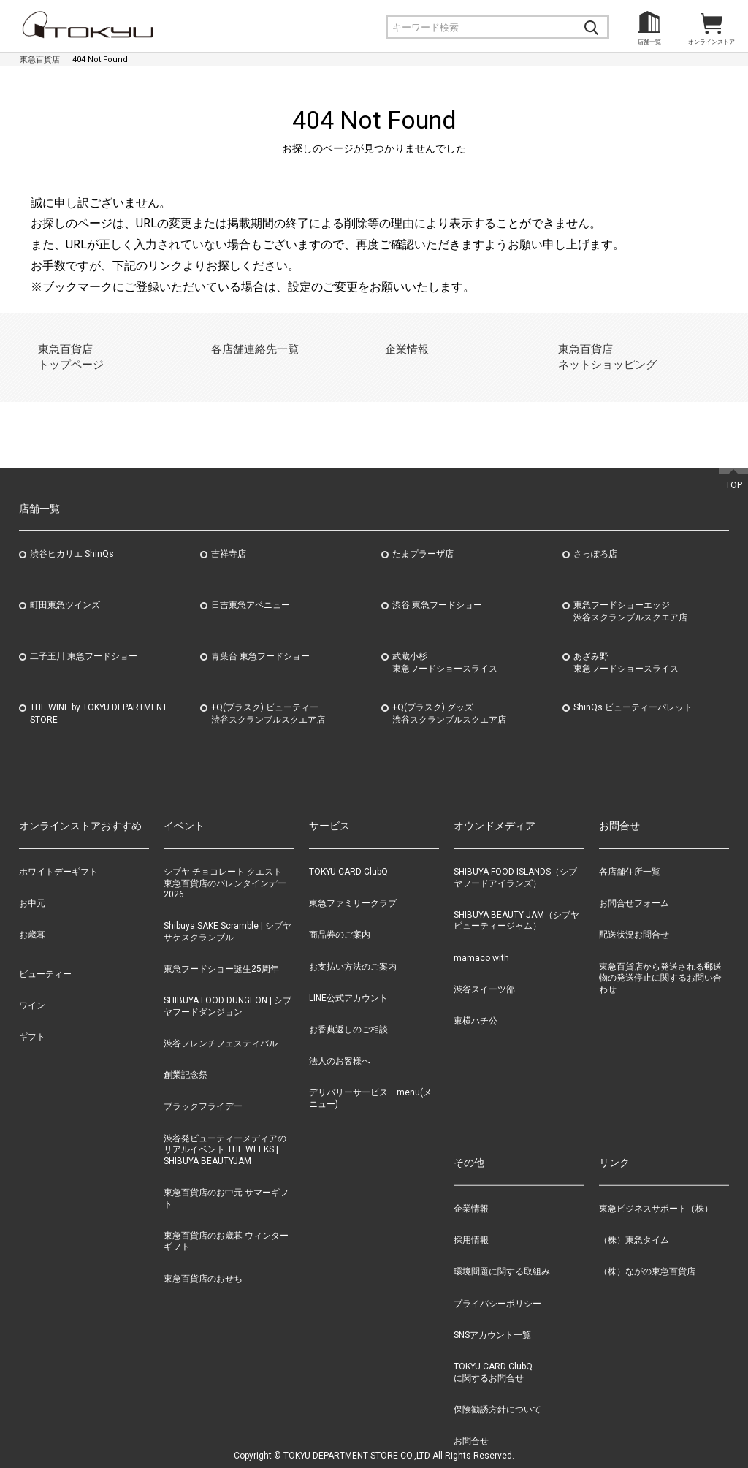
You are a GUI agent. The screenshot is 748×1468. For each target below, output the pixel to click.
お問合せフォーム (634, 886)
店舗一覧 (649, 42)
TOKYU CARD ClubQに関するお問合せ (493, 1355)
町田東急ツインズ (65, 588)
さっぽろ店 (595, 537)
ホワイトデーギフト (58, 854)
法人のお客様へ (339, 1043)
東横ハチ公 (475, 1003)
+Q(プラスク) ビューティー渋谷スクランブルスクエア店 (268, 696)
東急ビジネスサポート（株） (656, 1191)
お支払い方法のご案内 (353, 949)
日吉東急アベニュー (250, 588)
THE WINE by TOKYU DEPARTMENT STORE (98, 696)
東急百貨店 (40, 59)
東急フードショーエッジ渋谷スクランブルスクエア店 (630, 594)
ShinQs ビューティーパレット (632, 690)
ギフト (32, 1019)
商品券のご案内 (339, 918)
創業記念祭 (185, 1058)
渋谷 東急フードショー (437, 588)
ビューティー (45, 956)
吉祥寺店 (228, 537)
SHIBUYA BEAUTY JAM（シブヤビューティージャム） (516, 903)
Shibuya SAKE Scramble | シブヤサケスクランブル (227, 915)
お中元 (32, 886)
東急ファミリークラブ (353, 886)
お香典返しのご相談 (348, 1012)
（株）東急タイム (634, 1222)
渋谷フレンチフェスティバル (221, 1026)
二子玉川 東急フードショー (83, 639)
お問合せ (471, 1423)
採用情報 (471, 1222)
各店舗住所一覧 (629, 854)
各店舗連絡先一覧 (250, 348)
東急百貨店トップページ (67, 348)
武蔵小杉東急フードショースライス (444, 645)
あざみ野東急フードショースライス (626, 645)
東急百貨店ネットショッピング (601, 348)
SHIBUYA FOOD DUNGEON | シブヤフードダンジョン (227, 989)
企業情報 (405, 348)
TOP (733, 468)
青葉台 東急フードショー (260, 639)
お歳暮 (32, 918)
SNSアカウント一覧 (492, 1317)
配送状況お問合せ (634, 918)
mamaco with (481, 940)
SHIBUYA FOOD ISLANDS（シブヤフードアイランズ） (515, 860)
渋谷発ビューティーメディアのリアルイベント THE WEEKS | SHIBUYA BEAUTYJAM (225, 1132)
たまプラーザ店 (423, 537)
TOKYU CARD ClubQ (348, 854)
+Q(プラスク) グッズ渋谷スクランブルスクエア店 (449, 696)
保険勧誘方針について (497, 1392)
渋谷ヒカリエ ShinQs (72, 537)
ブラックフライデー (203, 1089)
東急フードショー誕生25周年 (221, 951)
